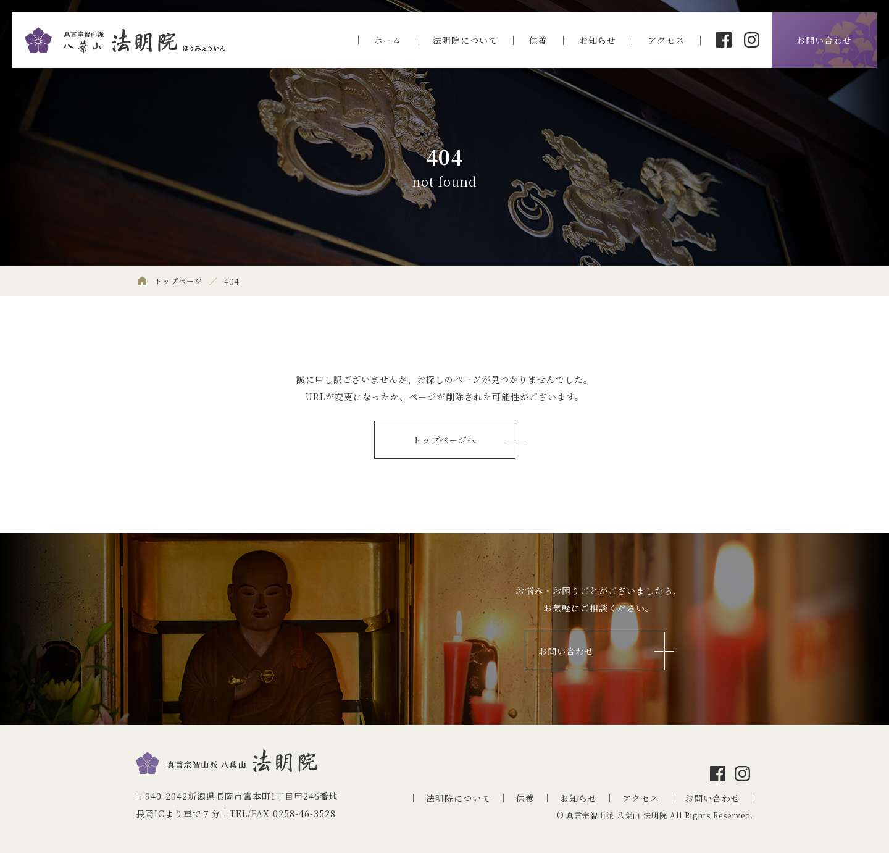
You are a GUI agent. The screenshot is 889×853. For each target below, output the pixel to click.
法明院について (465, 40)
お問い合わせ (824, 40)
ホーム (387, 40)
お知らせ (597, 40)
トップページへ (444, 440)
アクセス (666, 40)
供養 (538, 40)
